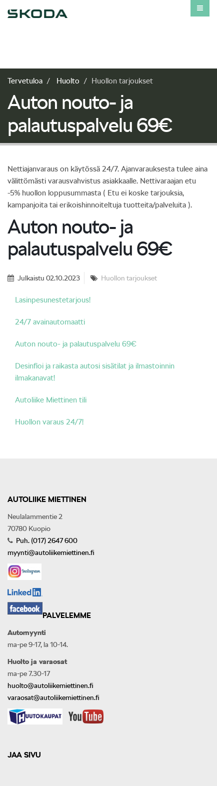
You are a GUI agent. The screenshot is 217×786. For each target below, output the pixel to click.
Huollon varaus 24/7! (49, 422)
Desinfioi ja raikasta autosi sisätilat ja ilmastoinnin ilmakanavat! (94, 372)
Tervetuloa (25, 81)
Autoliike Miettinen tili (50, 400)
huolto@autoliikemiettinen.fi (51, 686)
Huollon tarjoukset (129, 278)
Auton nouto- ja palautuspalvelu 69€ (75, 344)
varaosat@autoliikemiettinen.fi (54, 698)
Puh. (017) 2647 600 (46, 540)
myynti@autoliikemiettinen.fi (51, 552)
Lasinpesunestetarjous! (52, 300)
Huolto (68, 81)
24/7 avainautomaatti (50, 322)
